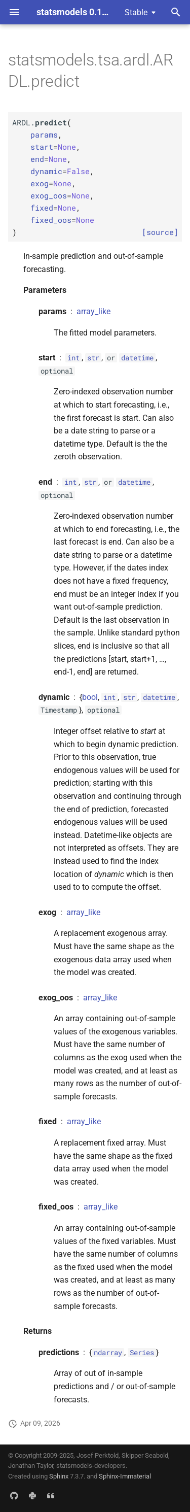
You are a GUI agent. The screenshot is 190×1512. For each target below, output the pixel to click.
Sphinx (58, 1476)
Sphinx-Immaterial (125, 1476)
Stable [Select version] (136, 12)
